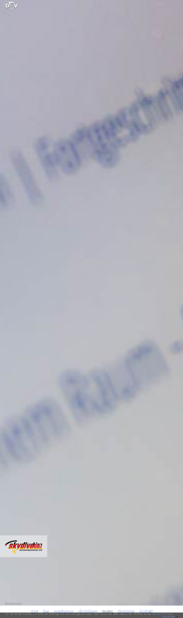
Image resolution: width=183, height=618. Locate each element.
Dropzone (126, 611)
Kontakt (146, 611)
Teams (107, 611)
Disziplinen (87, 611)
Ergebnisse (63, 611)
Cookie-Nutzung (161, 613)
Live (46, 611)
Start (34, 611)
